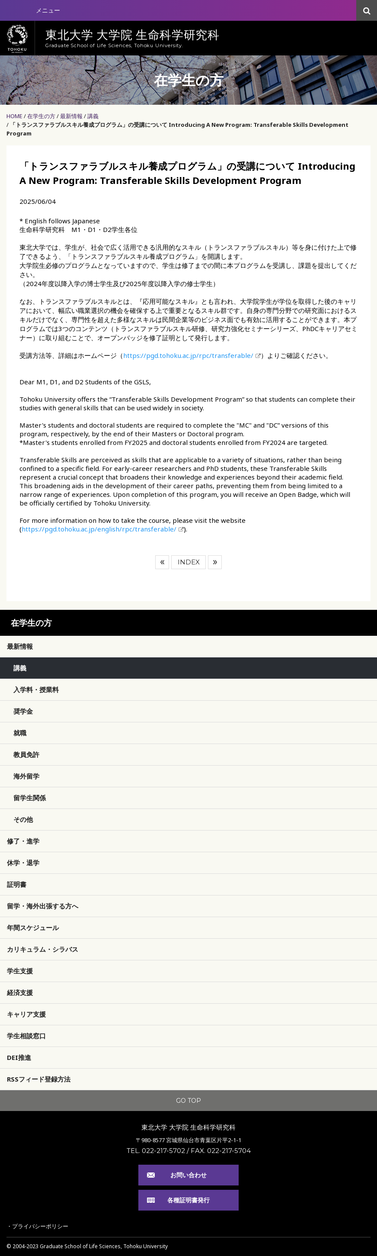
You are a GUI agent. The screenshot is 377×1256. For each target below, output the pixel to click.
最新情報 (71, 116)
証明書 (16, 884)
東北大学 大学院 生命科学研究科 (188, 1127)
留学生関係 (29, 797)
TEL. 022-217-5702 (156, 1151)
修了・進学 (23, 841)
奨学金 (23, 711)
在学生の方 (41, 116)
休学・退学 (23, 862)
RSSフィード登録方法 (38, 1079)
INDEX (189, 562)
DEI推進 (19, 1057)
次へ (215, 562)
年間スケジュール (33, 927)
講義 (93, 116)
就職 (19, 732)
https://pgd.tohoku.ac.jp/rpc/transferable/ (188, 355)
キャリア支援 (26, 1014)
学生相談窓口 (26, 1035)
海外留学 (26, 776)
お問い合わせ (188, 1175)
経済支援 (20, 992)
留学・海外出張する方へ (42, 906)
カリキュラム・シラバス (42, 949)
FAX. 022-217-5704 (221, 1151)
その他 (23, 819)
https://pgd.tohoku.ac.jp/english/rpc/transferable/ (99, 529)
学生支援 (20, 970)
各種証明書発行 (188, 1200)
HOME (14, 116)
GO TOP (188, 1101)
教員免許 (26, 754)
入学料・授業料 (36, 689)
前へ (162, 562)
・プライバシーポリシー (37, 1226)
